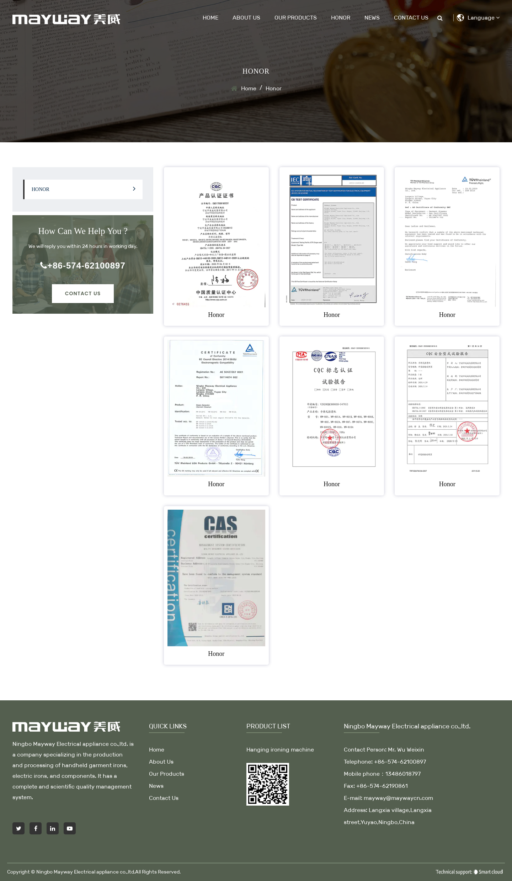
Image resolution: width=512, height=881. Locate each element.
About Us (246, 17)
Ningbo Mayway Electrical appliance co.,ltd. (85, 872)
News (372, 17)
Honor (340, 17)
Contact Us (411, 17)
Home (210, 17)
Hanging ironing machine (280, 749)
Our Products (295, 17)
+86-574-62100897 (83, 265)
